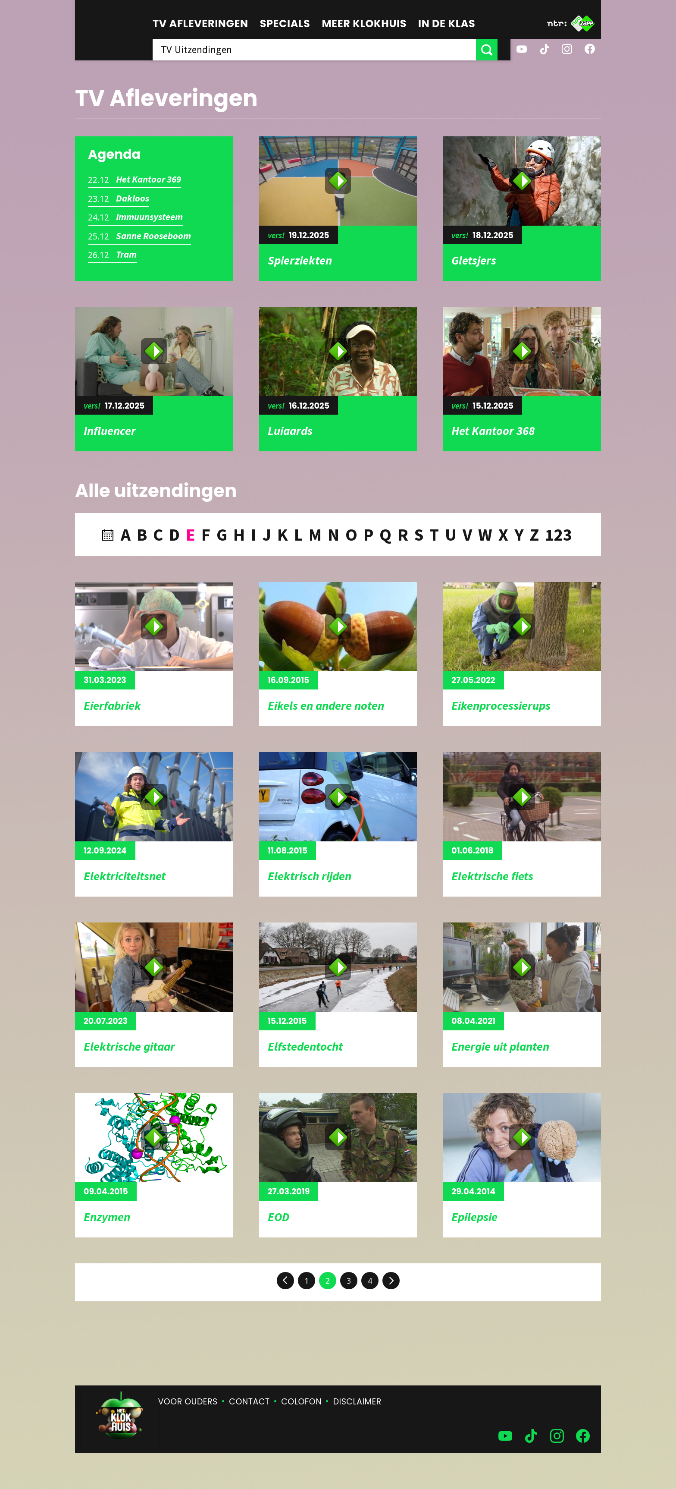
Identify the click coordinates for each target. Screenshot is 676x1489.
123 (558, 534)
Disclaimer (357, 1401)
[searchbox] (321, 49)
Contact (249, 1401)
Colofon (301, 1401)
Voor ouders (188, 1401)
